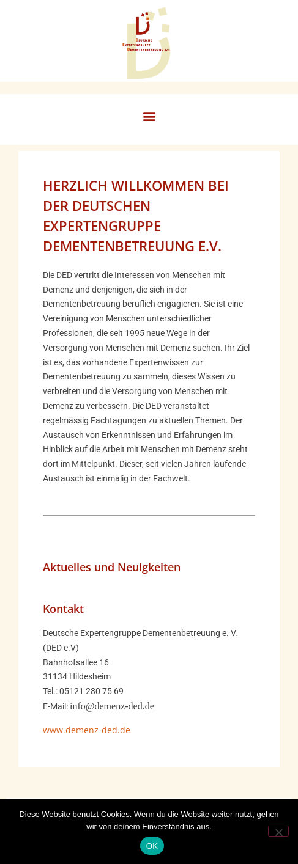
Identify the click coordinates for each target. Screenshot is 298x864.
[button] (149, 116)
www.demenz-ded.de (86, 730)
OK (152, 846)
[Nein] (278, 831)
